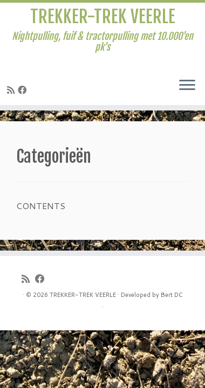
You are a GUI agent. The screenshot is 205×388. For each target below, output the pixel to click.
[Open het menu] (187, 86)
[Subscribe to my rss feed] (12, 90)
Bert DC (171, 294)
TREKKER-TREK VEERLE (102, 17)
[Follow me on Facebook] (24, 90)
